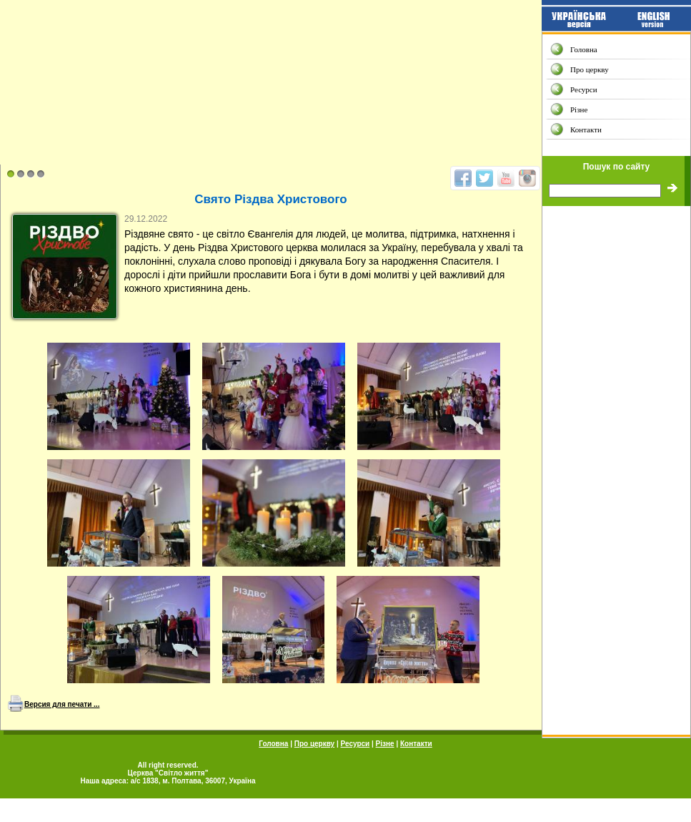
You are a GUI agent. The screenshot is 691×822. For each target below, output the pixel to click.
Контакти (586, 129)
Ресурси (583, 89)
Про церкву (589, 69)
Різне (578, 109)
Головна (583, 49)
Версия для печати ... (61, 704)
